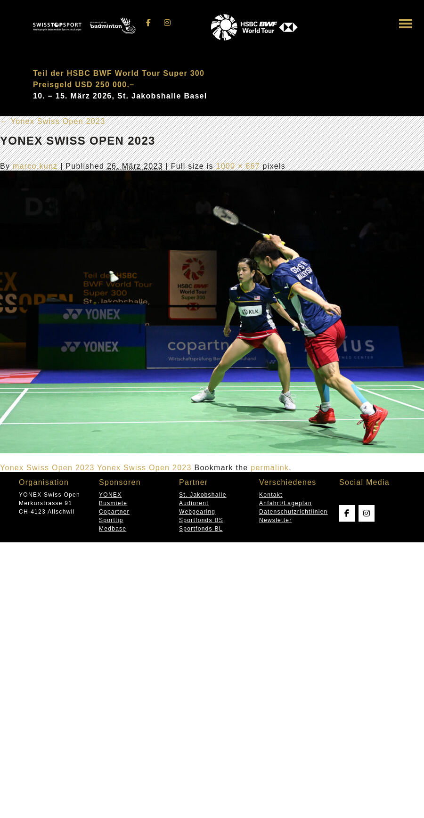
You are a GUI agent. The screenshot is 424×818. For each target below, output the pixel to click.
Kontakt (271, 494)
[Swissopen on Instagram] (167, 23)
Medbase (112, 528)
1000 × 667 (238, 166)
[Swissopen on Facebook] (148, 23)
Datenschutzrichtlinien (293, 511)
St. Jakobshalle (203, 494)
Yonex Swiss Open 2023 (52, 121)
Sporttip (111, 520)
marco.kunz (35, 166)
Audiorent (194, 503)
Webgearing (197, 511)
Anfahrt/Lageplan (285, 503)
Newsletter (275, 520)
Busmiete (113, 503)
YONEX (110, 494)
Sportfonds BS (201, 520)
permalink (270, 468)
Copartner (114, 511)
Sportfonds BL (201, 528)
